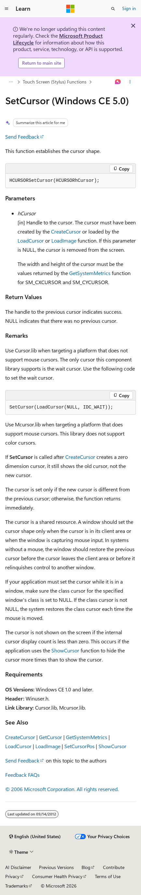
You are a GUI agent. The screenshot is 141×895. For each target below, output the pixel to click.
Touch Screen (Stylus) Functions (54, 82)
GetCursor (50, 737)
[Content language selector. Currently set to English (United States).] (35, 836)
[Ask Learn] (118, 82)
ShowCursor (65, 650)
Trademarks (16, 886)
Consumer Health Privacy (57, 876)
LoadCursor (31, 240)
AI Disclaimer (18, 867)
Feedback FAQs (22, 774)
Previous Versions (56, 867)
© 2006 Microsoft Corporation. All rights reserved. (62, 789)
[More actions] (130, 82)
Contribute (113, 867)
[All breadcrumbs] (11, 82)
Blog (86, 867)
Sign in (129, 8)
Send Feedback (22, 136)
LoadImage (63, 240)
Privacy (12, 876)
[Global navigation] (6, 9)
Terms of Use (108, 876)
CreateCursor (66, 231)
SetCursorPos (79, 746)
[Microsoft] (70, 9)
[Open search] (113, 9)
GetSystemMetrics (89, 273)
